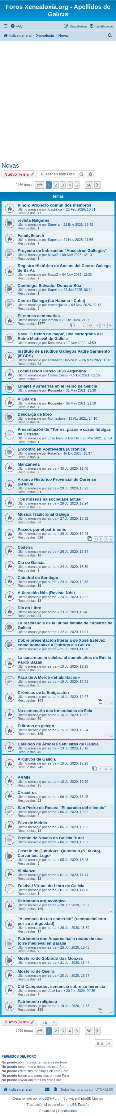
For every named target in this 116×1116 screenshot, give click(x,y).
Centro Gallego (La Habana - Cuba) (51, 300)
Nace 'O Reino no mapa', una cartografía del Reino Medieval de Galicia (60, 336)
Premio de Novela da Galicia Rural (51, 838)
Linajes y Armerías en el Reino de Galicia (57, 386)
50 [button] (89, 185)
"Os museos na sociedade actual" (51, 499)
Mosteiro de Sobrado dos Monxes (50, 958)
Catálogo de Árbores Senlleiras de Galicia (58, 744)
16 (96, 325)
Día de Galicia (31, 562)
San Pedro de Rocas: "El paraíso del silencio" (62, 807)
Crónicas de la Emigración (43, 692)
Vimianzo (27, 870)
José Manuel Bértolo (63, 438)
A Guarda (27, 399)
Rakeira (54, 453)
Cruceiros (27, 792)
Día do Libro (29, 608)
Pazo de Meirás (32, 822)
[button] (39, 185)
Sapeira (54, 224)
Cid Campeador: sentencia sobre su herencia (61, 986)
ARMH (24, 777)
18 (110, 325)
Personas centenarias (39, 315)
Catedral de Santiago (38, 577)
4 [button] (70, 185)
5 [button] (76, 185)
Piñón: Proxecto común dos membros (54, 205)
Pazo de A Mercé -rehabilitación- (49, 677)
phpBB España (78, 1104)
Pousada (55, 390)
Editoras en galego (36, 726)
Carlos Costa (58, 375)
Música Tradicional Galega (43, 514)
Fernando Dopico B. (63, 360)
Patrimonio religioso (37, 1001)
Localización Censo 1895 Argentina (52, 371)
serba (52, 468)
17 (103, 325)
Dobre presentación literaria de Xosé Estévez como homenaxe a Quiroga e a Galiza (61, 642)
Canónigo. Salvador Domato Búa (49, 285)
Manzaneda (29, 464)
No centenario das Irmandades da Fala (55, 710)
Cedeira (25, 547)
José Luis (55, 990)
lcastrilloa (55, 209)
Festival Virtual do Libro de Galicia (51, 885)
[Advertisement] (58, 101)
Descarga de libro (35, 414)
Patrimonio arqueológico (42, 901)
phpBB (44, 1098)
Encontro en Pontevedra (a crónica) (52, 449)
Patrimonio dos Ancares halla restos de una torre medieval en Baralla (60, 941)
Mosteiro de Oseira (36, 971)
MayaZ (53, 255)
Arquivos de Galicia (37, 759)
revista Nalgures (33, 220)
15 (90, 325)
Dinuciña (55, 343)
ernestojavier (57, 305)
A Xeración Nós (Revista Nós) (46, 592)
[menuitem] (16, 26)
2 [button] (56, 185)
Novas (10, 165)
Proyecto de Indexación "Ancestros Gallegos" (62, 250)
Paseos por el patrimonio (42, 529)
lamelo (53, 320)
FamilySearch (31, 235)
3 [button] (63, 185)
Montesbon (56, 418)
